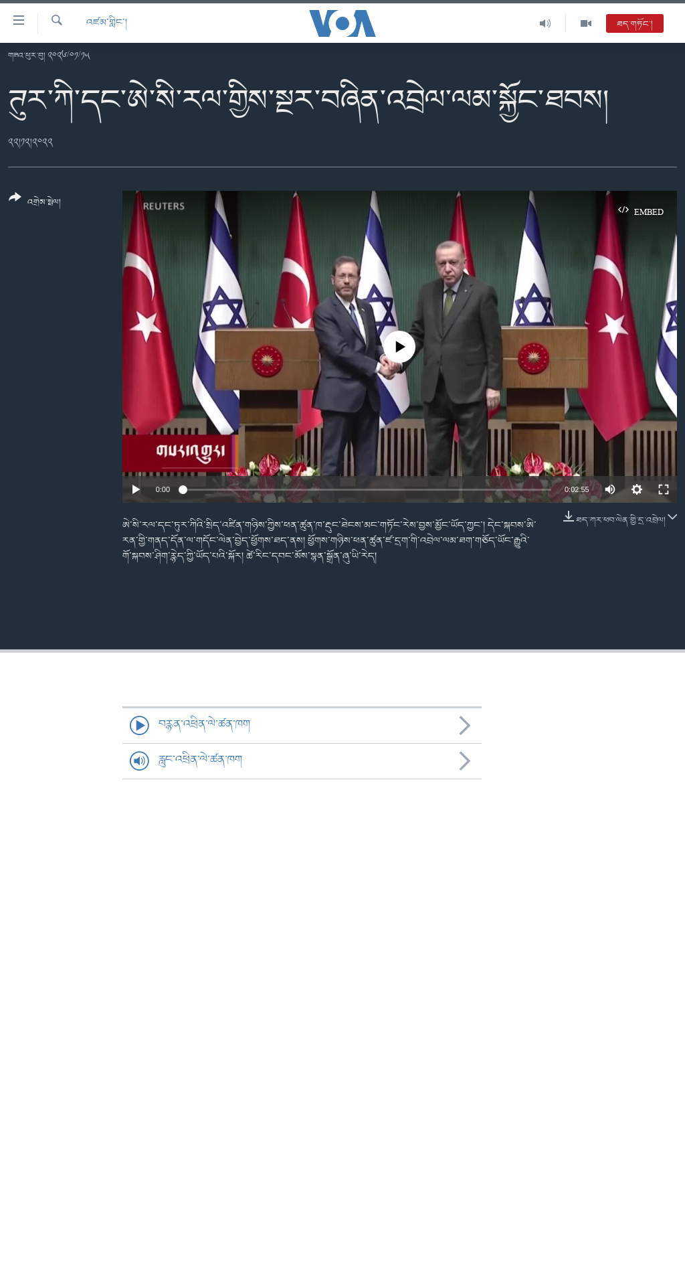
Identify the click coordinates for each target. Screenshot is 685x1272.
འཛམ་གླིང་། (106, 23)
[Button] (35, 204)
